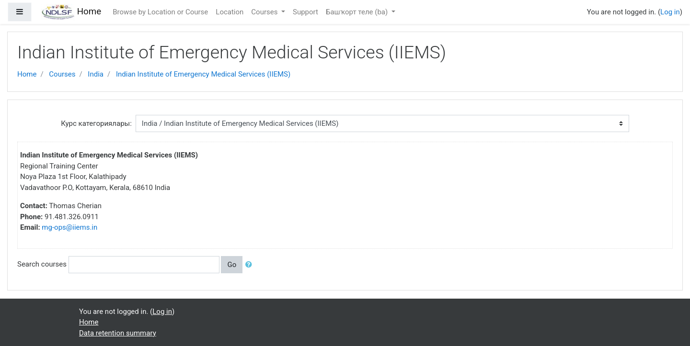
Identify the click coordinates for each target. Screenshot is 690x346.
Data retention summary (117, 333)
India (96, 74)
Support (305, 12)
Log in (670, 12)
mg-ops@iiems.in (69, 227)
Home (26, 74)
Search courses (42, 264)
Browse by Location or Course (160, 12)
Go (231, 264)
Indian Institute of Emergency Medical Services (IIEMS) (203, 74)
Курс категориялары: (96, 123)
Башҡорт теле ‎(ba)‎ (358, 12)
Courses (265, 12)
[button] (250, 265)
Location (229, 12)
